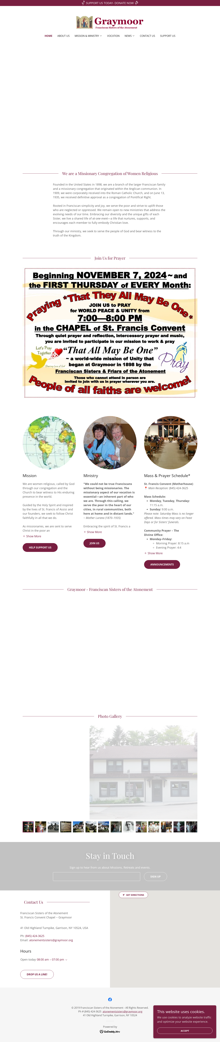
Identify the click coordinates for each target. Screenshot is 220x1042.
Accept (185, 1030)
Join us (94, 543)
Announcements (162, 564)
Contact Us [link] (147, 36)
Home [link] (48, 36)
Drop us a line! (37, 974)
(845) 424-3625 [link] (34, 936)
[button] (88, 36)
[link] (110, 22)
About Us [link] (63, 36)
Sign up (155, 876)
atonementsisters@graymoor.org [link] (51, 940)
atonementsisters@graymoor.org (122, 1011)
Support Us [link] (167, 36)
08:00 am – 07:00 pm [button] (50, 959)
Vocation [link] (113, 36)
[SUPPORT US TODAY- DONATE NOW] (110, 3)
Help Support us (40, 547)
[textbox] (96, 876)
